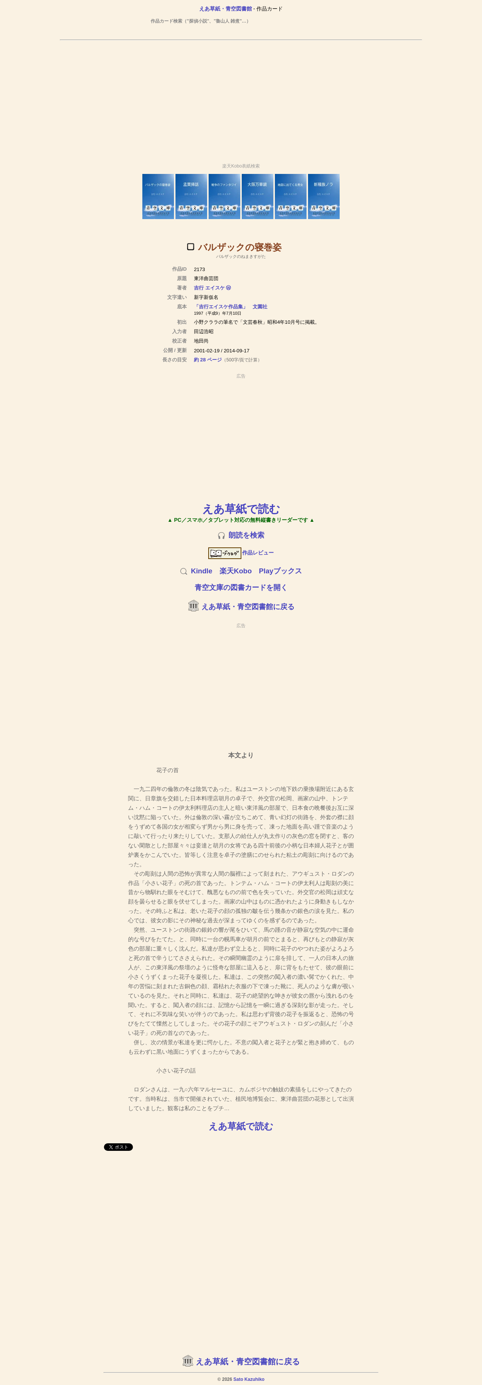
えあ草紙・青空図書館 (225, 9)
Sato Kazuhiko (249, 1379)
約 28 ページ (208, 360)
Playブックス (280, 571)
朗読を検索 (246, 535)
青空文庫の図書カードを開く (241, 587)
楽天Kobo (236, 571)
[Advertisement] (241, 98)
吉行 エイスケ (209, 288)
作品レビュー (241, 553)
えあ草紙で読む (241, 509)
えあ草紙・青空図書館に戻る (247, 607)
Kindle (201, 571)
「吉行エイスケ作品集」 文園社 (230, 306)
